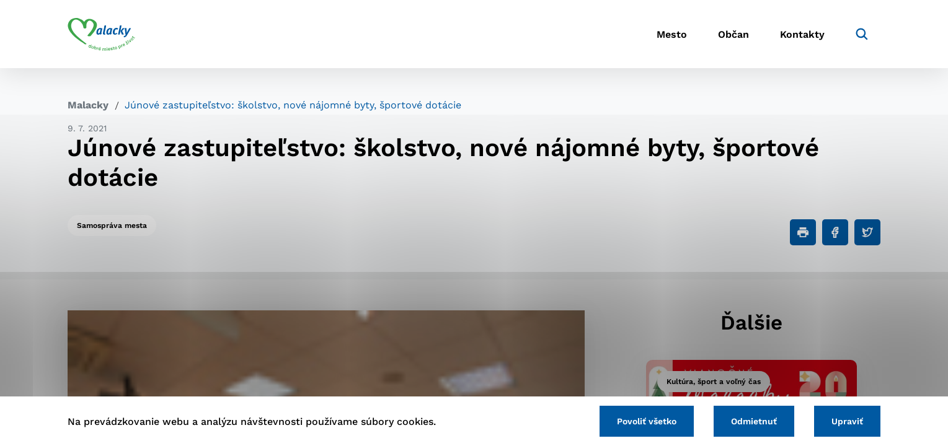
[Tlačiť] (803, 232)
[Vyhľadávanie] (862, 34)
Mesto (672, 34)
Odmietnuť (754, 421)
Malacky (88, 105)
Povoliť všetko (646, 421)
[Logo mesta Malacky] (101, 34)
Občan (733, 34)
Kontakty (802, 34)
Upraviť (847, 421)
